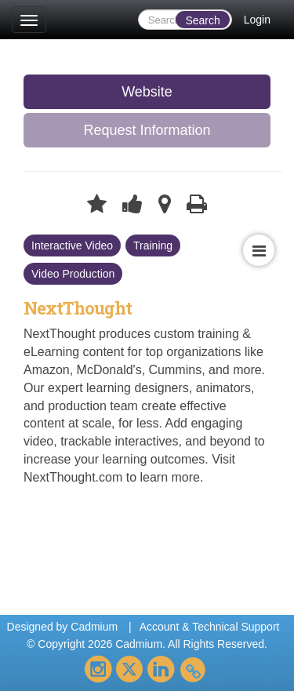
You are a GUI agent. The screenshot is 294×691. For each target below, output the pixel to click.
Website (147, 92)
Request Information (146, 130)
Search (202, 20)
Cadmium (94, 626)
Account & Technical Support (210, 626)
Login (257, 19)
